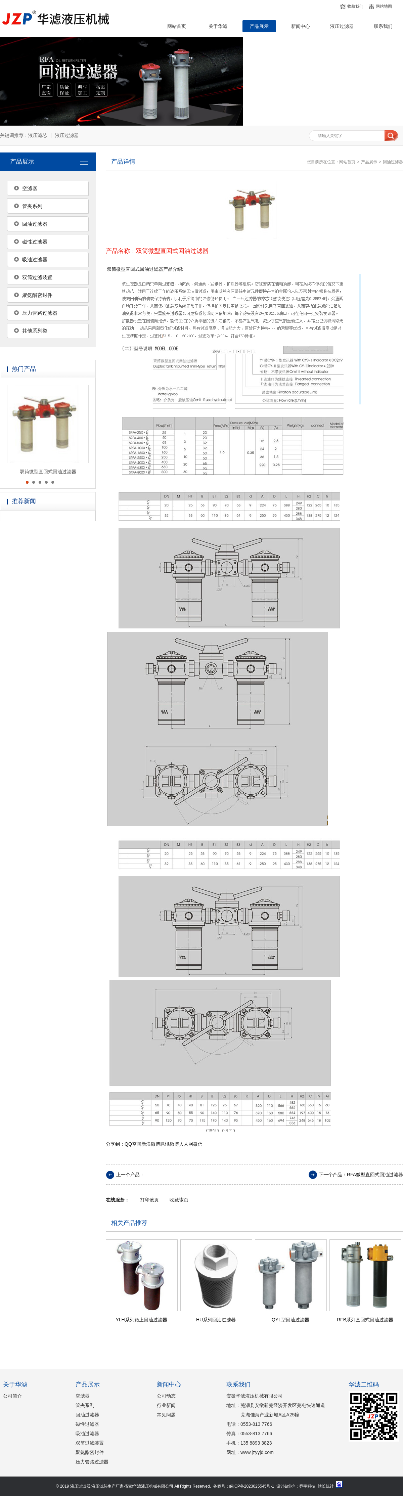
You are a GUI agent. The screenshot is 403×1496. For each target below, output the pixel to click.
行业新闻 (166, 1405)
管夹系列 (32, 206)
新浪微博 (150, 1144)
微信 (198, 1144)
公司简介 (12, 1396)
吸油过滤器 (34, 259)
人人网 (186, 1144)
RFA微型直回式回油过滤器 (375, 1174)
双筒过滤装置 (37, 277)
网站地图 (384, 6)
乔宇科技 (307, 1486)
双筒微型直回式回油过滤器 (48, 471)
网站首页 (176, 26)
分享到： (115, 1144)
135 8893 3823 (256, 1443)
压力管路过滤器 (39, 313)
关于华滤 (218, 26)
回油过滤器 (34, 224)
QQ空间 (133, 1144)
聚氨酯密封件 (37, 295)
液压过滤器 (342, 26)
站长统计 (326, 1486)
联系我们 (383, 26)
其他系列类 (34, 331)
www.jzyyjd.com (257, 1452)
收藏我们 (355, 6)
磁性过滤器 (34, 242)
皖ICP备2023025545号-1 (251, 1486)
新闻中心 (300, 26)
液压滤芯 (37, 135)
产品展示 (259, 26)
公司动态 (166, 1396)
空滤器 (29, 188)
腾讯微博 (169, 1144)
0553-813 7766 (256, 1424)
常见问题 (166, 1414)
